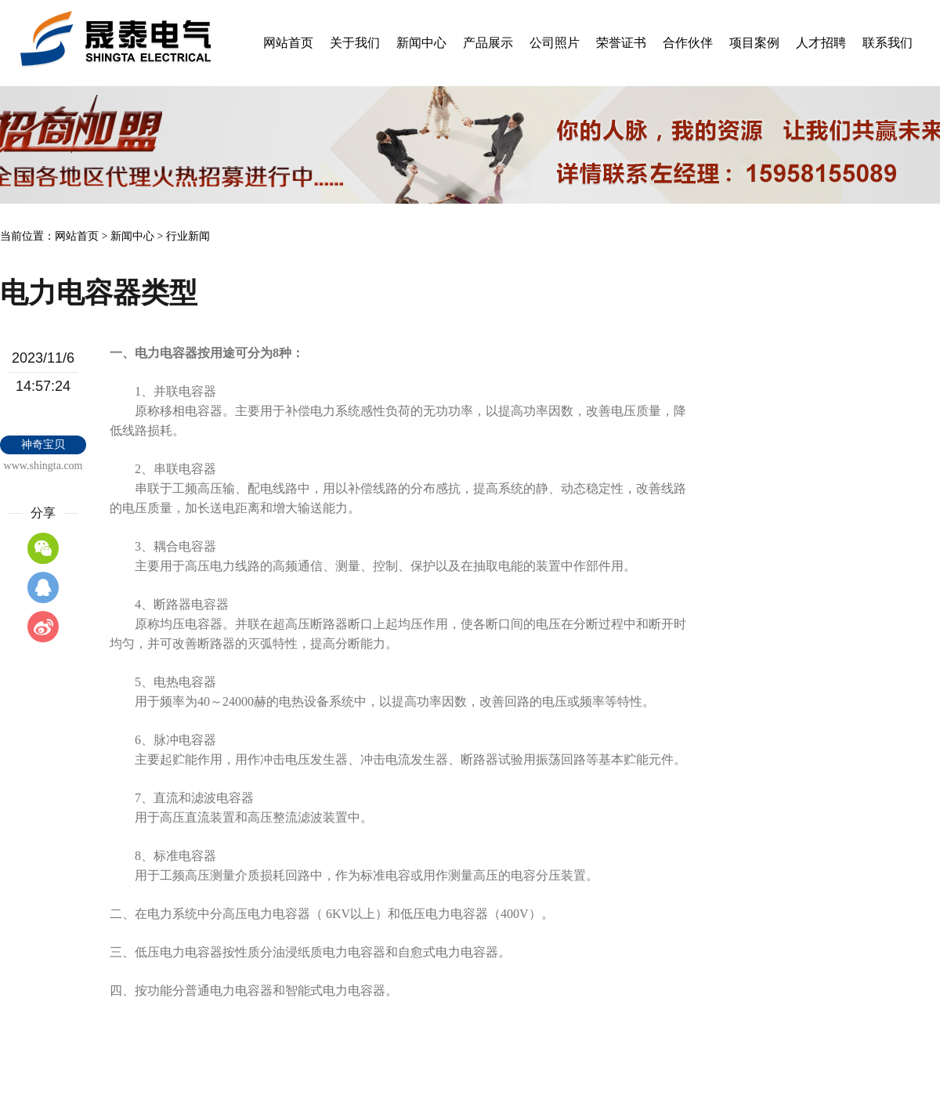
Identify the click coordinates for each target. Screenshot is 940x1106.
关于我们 (355, 42)
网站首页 (288, 42)
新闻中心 (421, 42)
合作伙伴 (688, 42)
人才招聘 (821, 42)
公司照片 (555, 42)
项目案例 (754, 42)
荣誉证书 (621, 42)
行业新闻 (188, 236)
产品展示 (488, 42)
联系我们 (887, 42)
